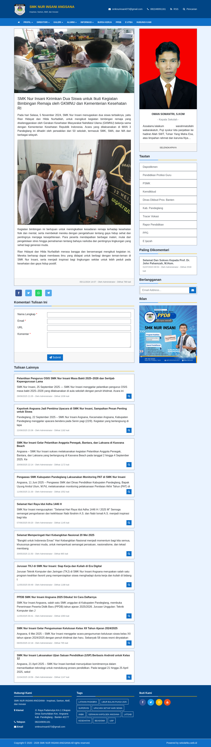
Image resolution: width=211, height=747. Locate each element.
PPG (145, 232)
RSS (174, 9)
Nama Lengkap (27, 314)
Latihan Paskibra (87, 702)
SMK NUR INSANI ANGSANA (55, 743)
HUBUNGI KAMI (143, 22)
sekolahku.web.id (188, 743)
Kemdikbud (149, 191)
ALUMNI (72, 22)
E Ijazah (147, 241)
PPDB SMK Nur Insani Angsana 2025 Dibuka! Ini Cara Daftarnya (56, 597)
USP (112, 721)
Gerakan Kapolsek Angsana (104, 714)
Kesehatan (84, 721)
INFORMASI (87, 22)
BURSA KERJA (105, 22)
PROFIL (28, 22)
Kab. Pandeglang (153, 208)
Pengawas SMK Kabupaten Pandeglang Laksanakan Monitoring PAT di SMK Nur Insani (71, 477)
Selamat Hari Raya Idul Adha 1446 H (39, 504)
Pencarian (190, 9)
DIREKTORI (43, 22)
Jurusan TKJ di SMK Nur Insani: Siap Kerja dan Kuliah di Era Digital (59, 566)
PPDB (118, 22)
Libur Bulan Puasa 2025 (114, 702)
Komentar (24, 334)
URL (20, 327)
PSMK (146, 183)
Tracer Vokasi (151, 216)
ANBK (81, 714)
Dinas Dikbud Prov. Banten (158, 199)
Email (21, 320)
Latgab (128, 714)
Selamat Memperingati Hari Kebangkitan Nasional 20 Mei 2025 (55, 535)
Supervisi (83, 708)
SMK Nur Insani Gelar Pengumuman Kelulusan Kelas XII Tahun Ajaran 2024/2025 (67, 628)
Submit (55, 357)
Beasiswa (100, 721)
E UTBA (129, 22)
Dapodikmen (150, 166)
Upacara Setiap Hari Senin (108, 708)
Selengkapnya (168, 147)
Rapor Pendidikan (153, 224)
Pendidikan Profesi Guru (157, 175)
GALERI (58, 22)
